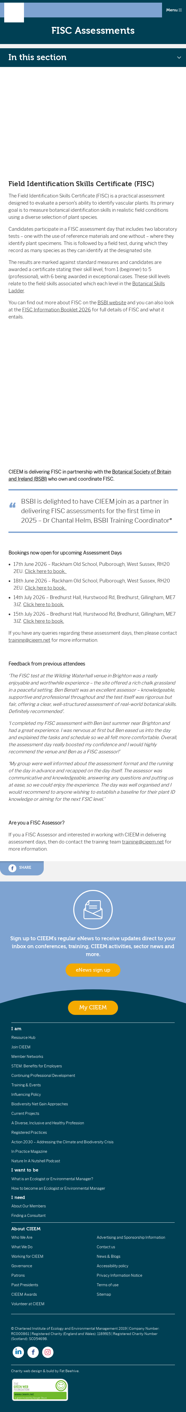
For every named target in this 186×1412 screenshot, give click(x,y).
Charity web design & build (32, 1371)
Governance (21, 1266)
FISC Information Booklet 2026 (56, 310)
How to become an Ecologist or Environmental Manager (58, 1188)
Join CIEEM (21, 1047)
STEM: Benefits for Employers (36, 1066)
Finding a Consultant (28, 1215)
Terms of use (108, 1285)
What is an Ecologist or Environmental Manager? (52, 1179)
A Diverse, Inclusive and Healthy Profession (47, 1123)
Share (19, 868)
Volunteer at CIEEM (28, 1304)
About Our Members (28, 1206)
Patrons (18, 1275)
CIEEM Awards (24, 1294)
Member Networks (27, 1056)
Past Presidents (24, 1285)
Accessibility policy (112, 1266)
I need (18, 1197)
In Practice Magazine (29, 1151)
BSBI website (111, 303)
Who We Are (21, 1237)
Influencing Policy (26, 1094)
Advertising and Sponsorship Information (131, 1237)
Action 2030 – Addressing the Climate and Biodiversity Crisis (62, 1142)
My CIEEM (93, 1007)
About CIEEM (26, 1228)
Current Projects (25, 1113)
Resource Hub (23, 1037)
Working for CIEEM (27, 1256)
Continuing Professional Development (43, 1075)
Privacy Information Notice (119, 1275)
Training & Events (26, 1085)
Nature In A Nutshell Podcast (35, 1161)
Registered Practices (29, 1132)
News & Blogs (108, 1256)
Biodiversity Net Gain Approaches (39, 1104)
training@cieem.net (29, 640)
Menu (174, 10)
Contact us (106, 1247)
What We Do (21, 1247)
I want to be (24, 1170)
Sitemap (104, 1294)
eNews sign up (93, 970)
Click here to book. (46, 571)
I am (16, 1028)
